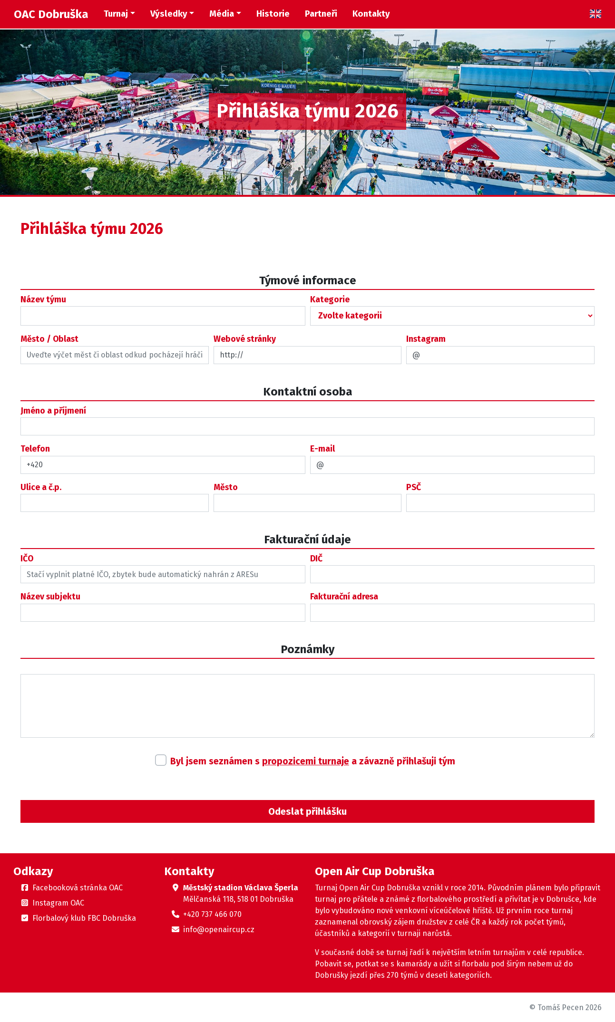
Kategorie (330, 300)
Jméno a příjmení (53, 411)
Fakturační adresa (344, 597)
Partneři (321, 14)
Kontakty (371, 14)
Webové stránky (245, 339)
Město (226, 487)
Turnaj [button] (116, 14)
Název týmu (43, 300)
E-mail (322, 449)
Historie (273, 14)
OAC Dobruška (51, 14)
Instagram (426, 339)
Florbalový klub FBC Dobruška (84, 918)
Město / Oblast (49, 339)
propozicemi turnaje (305, 761)
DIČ (316, 559)
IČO (26, 559)
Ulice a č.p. (40, 487)
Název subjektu (50, 597)
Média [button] (221, 14)
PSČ (413, 487)
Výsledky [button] (168, 14)
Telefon (35, 449)
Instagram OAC (58, 902)
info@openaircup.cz (218, 929)
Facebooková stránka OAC (77, 887)
